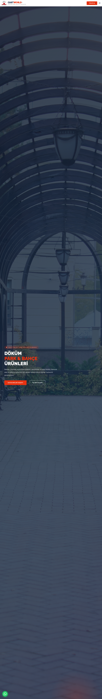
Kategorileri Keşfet (15, 382)
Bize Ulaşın (37, 383)
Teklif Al (92, 3)
